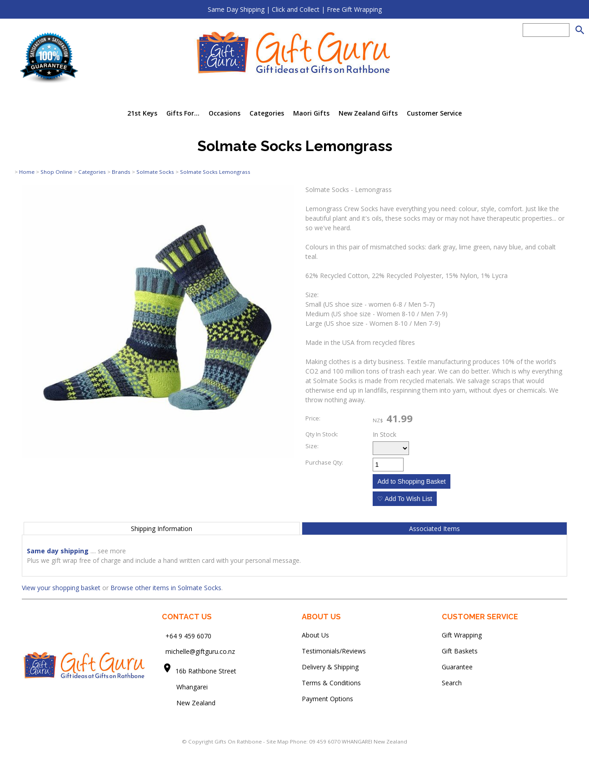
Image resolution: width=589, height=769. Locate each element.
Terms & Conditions (331, 682)
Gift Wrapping (462, 635)
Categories (267, 113)
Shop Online (56, 171)
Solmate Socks (155, 171)
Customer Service (434, 113)
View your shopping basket (61, 587)
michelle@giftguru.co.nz (200, 651)
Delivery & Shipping (330, 667)
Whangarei (186, 687)
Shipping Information (161, 528)
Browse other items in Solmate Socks (165, 587)
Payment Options (327, 698)
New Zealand (188, 702)
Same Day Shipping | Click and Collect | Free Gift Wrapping (295, 9)
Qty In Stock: (321, 434)
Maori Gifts (311, 113)
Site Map (277, 741)
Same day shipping (58, 550)
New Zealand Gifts (368, 113)
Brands (121, 171)
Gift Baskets (460, 651)
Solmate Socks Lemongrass (215, 171)
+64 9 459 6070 (188, 635)
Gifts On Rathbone (239, 741)
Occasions (224, 113)
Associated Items (434, 528)
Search (452, 682)
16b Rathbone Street (206, 671)
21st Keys (142, 113)
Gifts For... (183, 113)
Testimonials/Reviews (334, 651)
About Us (315, 635)
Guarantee (457, 667)
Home (27, 171)
